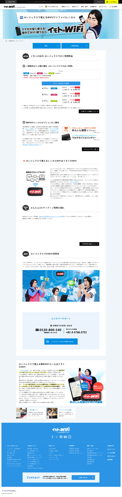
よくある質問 (111, 452)
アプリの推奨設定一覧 (33, 461)
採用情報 (110, 459)
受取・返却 (90, 445)
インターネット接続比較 (13, 448)
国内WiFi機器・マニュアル (34, 457)
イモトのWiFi (74, 182)
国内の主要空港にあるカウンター (49, 216)
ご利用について (31, 445)
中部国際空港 (90, 459)
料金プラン (52, 445)
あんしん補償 (29, 128)
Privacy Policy (14, 463)
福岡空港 (89, 463)
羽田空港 (89, 457)
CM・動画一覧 (11, 453)
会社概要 (9, 457)
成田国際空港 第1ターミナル (95, 453)
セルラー (51, 453)
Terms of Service (35, 468)
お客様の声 (110, 445)
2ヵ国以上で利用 (53, 450)
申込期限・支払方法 (32, 448)
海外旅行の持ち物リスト (75, 453)
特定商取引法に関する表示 (14, 459)
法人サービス (111, 449)
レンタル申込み (112, 1)
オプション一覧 (53, 457)
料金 (46, 46)
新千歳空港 (90, 450)
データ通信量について (33, 450)
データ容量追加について (33, 463)
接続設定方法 (30, 453)
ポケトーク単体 (56, 455)
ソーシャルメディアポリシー (14, 466)
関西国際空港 (90, 461)
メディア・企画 (11, 450)
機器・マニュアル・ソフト (34, 455)
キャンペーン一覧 (53, 459)
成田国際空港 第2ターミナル (95, 455)
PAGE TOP (11, 1)
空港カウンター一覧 (92, 448)
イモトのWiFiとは (12, 445)
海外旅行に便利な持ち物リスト (32, 144)
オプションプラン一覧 (90, 149)
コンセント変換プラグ (33, 459)
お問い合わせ (111, 456)
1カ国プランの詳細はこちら (88, 111)
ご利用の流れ (75, 46)
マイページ (100, 1)
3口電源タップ (54, 131)
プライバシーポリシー (13, 461)
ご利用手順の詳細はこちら (89, 244)
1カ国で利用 (52, 448)
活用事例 (71, 445)
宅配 (62, 216)
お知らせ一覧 (10, 455)
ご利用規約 (30, 466)
